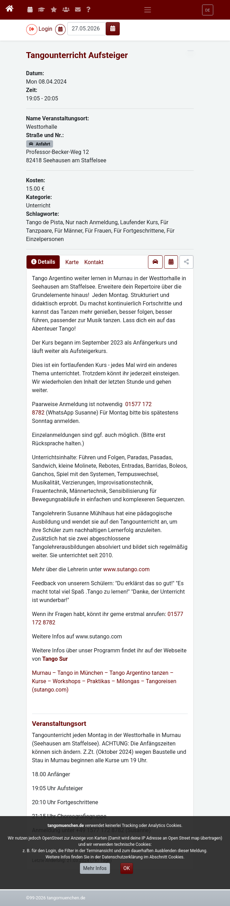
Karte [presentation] (72, 262)
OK (127, 868)
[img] (112, 28)
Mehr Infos (94, 868)
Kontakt (93, 262)
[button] (207, 10)
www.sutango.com (126, 569)
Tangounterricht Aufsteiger (77, 55)
